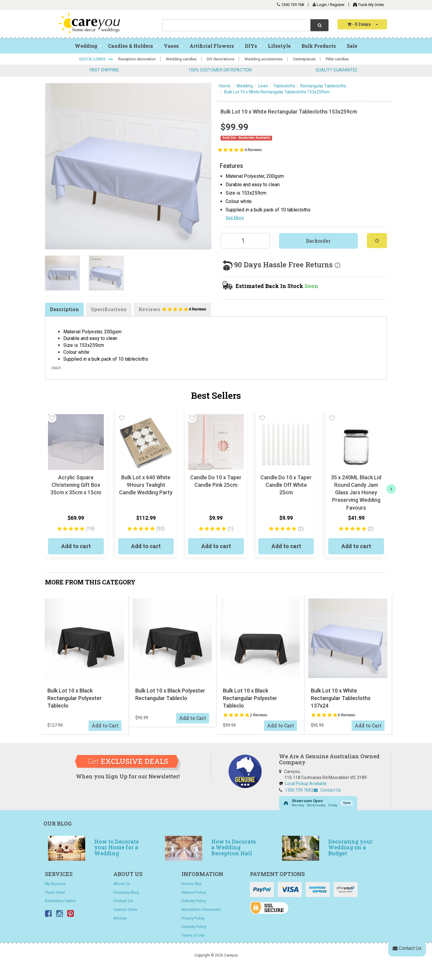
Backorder (318, 241)
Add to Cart (105, 725)
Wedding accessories (263, 59)
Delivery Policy (194, 901)
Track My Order (367, 4)
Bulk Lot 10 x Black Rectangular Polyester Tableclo (74, 698)
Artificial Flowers (214, 46)
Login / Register (331, 4)
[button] (51, 418)
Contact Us (327, 790)
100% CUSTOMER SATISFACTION (220, 70)
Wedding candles (181, 59)
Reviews (172, 311)
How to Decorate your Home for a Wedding (116, 847)
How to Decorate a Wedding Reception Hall (233, 847)
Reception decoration (137, 59)
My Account (55, 883)
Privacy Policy (193, 918)
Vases (173, 46)
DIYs (253, 46)
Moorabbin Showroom (201, 909)
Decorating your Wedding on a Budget (350, 847)
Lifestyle (281, 46)
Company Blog (126, 892)
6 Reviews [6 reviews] (346, 714)
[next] (391, 489)
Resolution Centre (60, 901)
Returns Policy (194, 892)
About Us (121, 883)
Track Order (55, 892)
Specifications (109, 309)
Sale (352, 46)
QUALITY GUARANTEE (336, 70)
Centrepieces (304, 59)
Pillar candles (337, 59)
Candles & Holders (132, 46)
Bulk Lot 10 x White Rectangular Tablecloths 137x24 (340, 698)
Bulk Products (321, 46)
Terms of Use (193, 935)
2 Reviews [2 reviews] (258, 714)
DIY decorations (220, 59)
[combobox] (236, 25)
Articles (120, 918)
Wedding (88, 46)
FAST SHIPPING (104, 70)
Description (64, 309)
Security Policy (194, 926)
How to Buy (191, 883)
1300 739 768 (292, 4)
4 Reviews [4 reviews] (253, 149)
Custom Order (125, 909)
